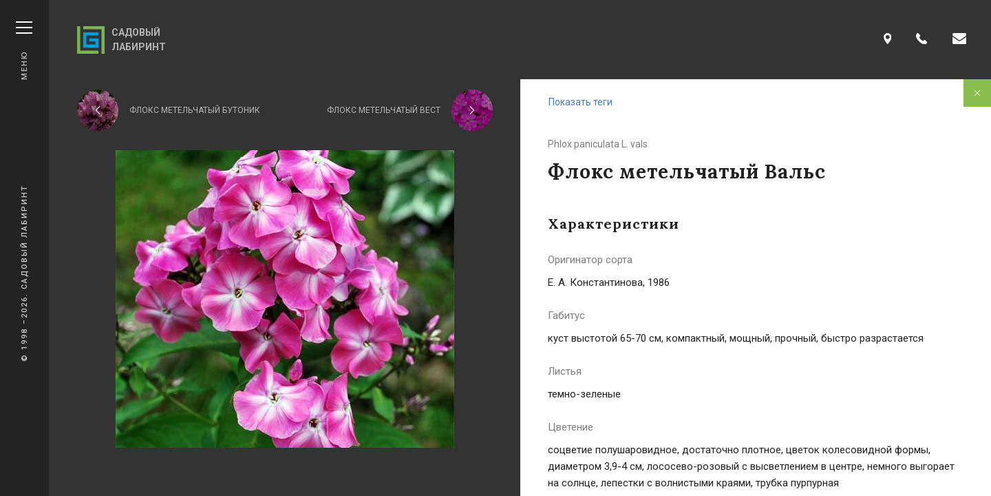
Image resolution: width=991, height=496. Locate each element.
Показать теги (580, 101)
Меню (24, 50)
